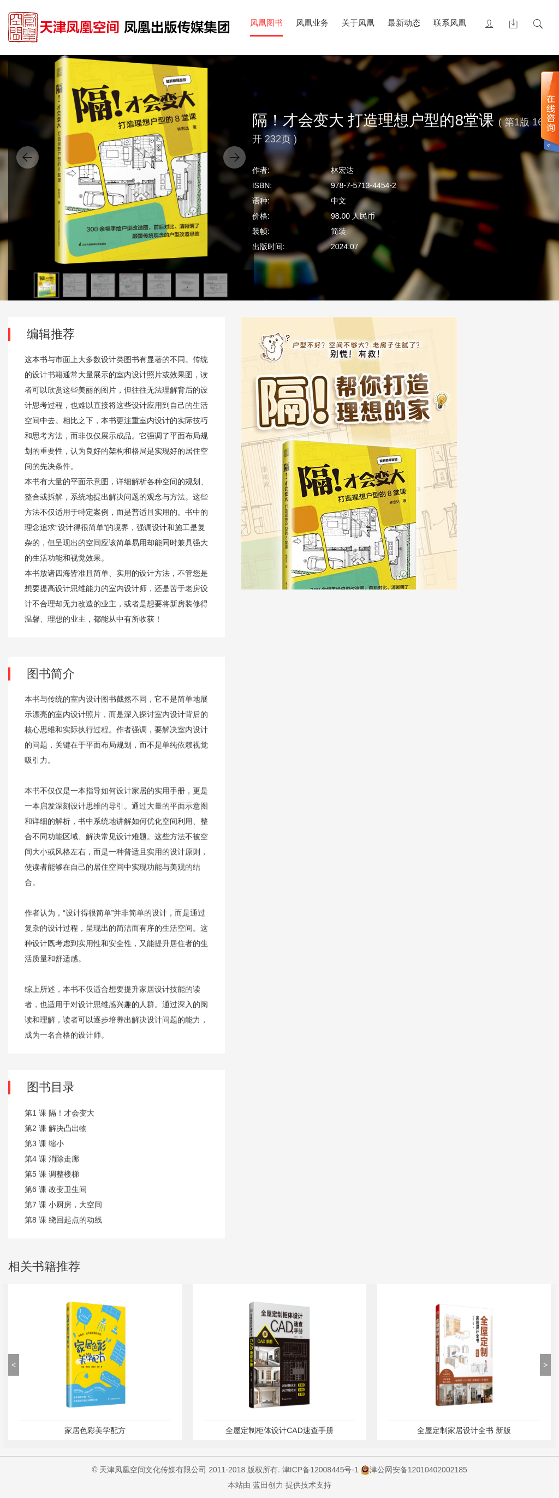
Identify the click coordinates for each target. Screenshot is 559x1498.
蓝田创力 (268, 1485)
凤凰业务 (312, 22)
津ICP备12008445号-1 (320, 1469)
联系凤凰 (449, 22)
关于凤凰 (358, 22)
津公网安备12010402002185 (418, 1469)
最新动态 (404, 22)
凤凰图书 (266, 22)
